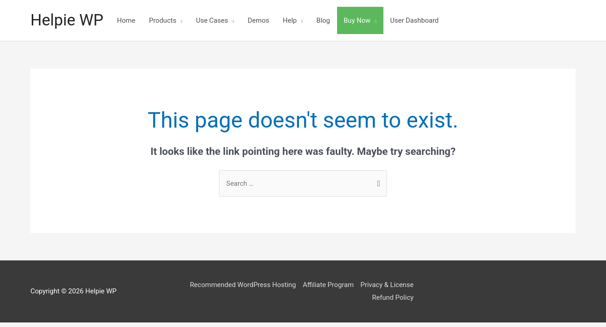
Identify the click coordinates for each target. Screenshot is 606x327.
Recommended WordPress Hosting (243, 285)
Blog (323, 20)
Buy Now (357, 20)
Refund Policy (392, 297)
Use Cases (212, 20)
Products (162, 20)
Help (290, 20)
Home (126, 20)
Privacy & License (387, 285)
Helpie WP (67, 20)
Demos (258, 20)
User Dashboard (414, 20)
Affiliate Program (328, 285)
